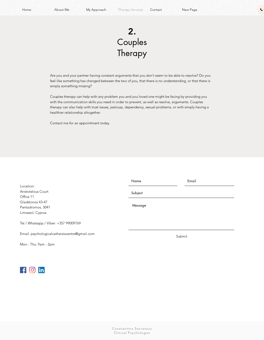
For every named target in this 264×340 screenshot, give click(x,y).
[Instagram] (32, 270)
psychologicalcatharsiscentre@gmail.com (63, 233)
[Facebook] (23, 270)
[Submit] (181, 236)
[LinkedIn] (41, 270)
